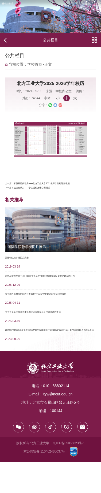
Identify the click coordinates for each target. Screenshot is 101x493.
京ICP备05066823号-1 (69, 474)
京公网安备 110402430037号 (44, 482)
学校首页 (34, 65)
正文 (48, 65)
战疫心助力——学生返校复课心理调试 (48, 198)
